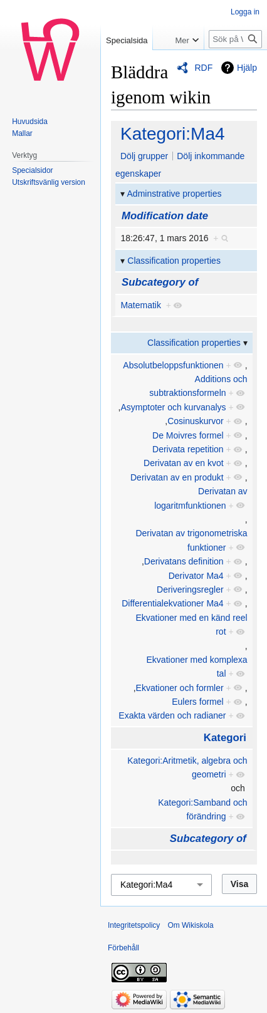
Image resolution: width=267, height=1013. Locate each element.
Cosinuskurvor (195, 421)
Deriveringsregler (190, 589)
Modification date (165, 216)
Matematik (140, 305)
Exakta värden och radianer (172, 715)
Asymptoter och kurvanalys (173, 407)
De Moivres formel (188, 435)
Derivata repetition (188, 449)
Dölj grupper (144, 156)
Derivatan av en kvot (184, 463)
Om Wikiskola (190, 925)
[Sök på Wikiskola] (235, 39)
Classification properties (174, 261)
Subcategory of (160, 282)
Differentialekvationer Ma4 (172, 603)
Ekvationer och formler (180, 688)
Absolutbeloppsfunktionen (173, 365)
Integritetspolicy (134, 925)
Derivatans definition (184, 561)
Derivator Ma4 (196, 576)
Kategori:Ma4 (172, 133)
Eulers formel (197, 702)
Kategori (225, 738)
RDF (203, 68)
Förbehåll (123, 947)
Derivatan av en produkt (177, 477)
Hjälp (247, 68)
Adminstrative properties (174, 194)
